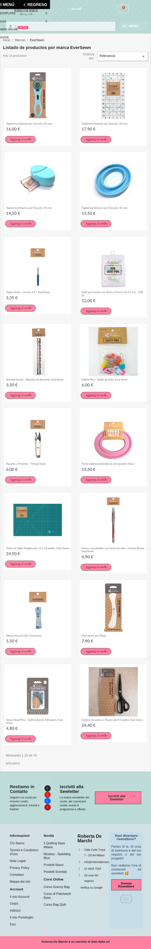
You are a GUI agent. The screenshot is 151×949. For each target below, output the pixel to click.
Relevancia (122, 56)
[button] (20, 139)
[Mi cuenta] (75, 8)
